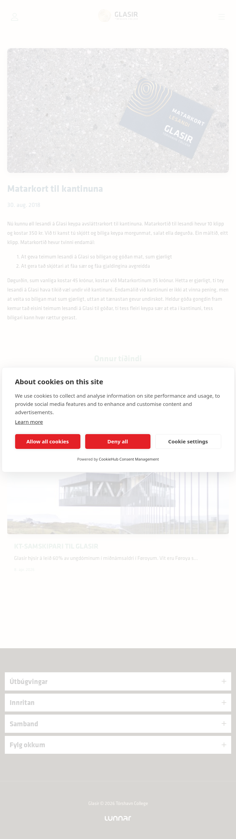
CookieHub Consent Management (129, 459)
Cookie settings (188, 441)
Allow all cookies (47, 441)
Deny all (117, 441)
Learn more (29, 421)
